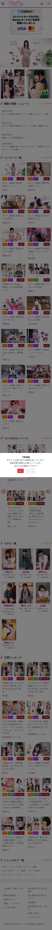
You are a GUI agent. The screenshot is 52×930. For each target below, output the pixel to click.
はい (20, 471)
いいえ (31, 471)
